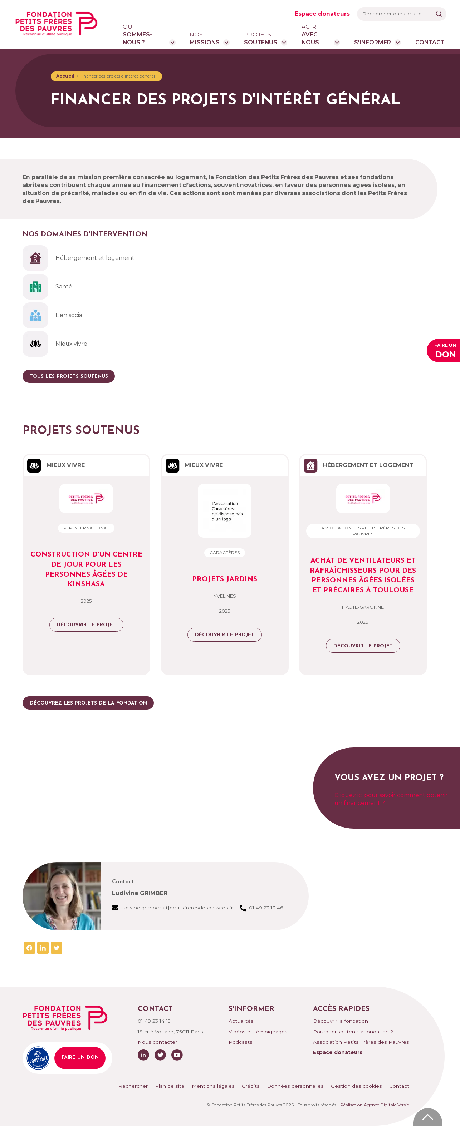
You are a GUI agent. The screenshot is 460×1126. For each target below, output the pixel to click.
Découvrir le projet (86, 625)
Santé (47, 287)
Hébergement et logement (78, 258)
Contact (430, 42)
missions (205, 38)
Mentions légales (213, 1086)
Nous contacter (157, 1042)
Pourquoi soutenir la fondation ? (353, 1031)
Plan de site (170, 1086)
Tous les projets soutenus (69, 376)
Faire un (445, 351)
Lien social (53, 315)
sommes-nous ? (144, 34)
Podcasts (241, 1042)
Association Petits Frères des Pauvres (361, 1042)
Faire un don (80, 1057)
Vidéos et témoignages (258, 1031)
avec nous (316, 34)
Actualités (241, 1021)
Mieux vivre (55, 344)
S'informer (372, 42)
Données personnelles (295, 1086)
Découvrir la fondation (340, 1021)
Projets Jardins (224, 579)
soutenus (260, 38)
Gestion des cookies (356, 1086)
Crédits (251, 1086)
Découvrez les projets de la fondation (88, 703)
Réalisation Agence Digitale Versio (374, 1104)
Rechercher (133, 1086)
